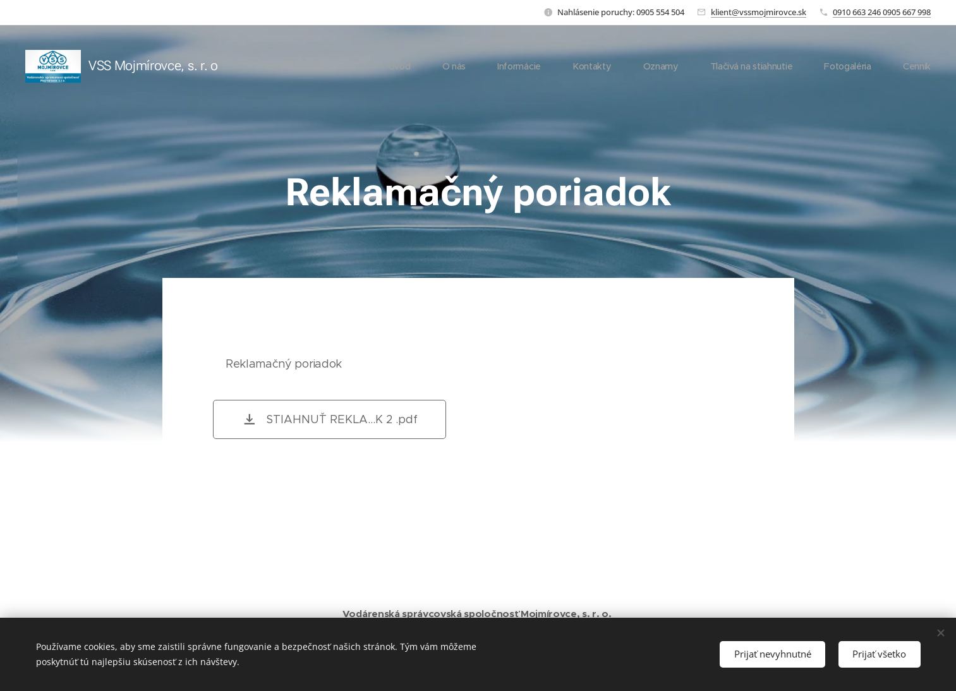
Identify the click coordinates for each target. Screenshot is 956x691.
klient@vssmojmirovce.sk (758, 12)
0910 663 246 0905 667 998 (882, 12)
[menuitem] (396, 66)
